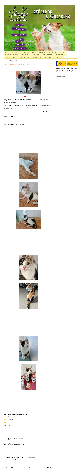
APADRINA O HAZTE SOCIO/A (12, 54)
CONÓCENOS (14, 52)
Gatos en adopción (12, 459)
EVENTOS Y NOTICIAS (47, 54)
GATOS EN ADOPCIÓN (10, 57)
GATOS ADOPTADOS (36, 57)
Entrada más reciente (9, 467)
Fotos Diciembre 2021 (9, 419)
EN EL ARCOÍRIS (59, 57)
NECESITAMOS (42, 52)
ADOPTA (62, 52)
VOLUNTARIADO (53, 52)
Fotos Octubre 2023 (9, 428)
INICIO (6, 52)
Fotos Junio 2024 (8, 435)
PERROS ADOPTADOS (23, 57)
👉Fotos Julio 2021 (8, 416)
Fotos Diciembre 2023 (10, 432)
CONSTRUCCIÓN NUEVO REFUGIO (28, 52)
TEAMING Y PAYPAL (26, 54)
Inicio (29, 467)
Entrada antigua (48, 467)
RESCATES (36, 54)
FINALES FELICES (48, 57)
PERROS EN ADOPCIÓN (60, 54)
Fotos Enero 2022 (8, 422)
